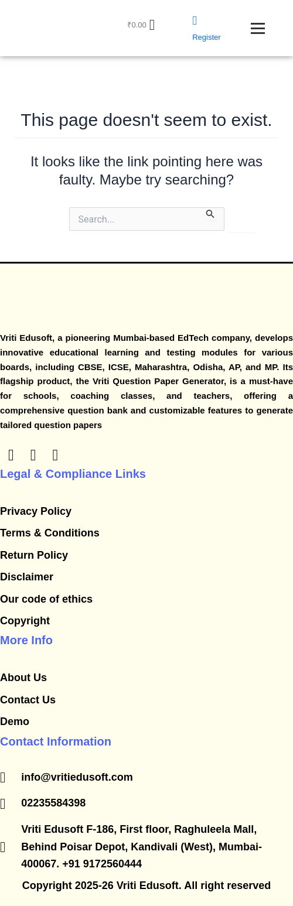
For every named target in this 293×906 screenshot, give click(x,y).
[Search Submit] (210, 213)
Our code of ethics (46, 599)
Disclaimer (26, 577)
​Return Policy (34, 555)
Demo (14, 721)
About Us (23, 677)
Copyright (25, 621)
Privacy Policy (35, 511)
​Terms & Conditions (50, 533)
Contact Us (28, 700)
